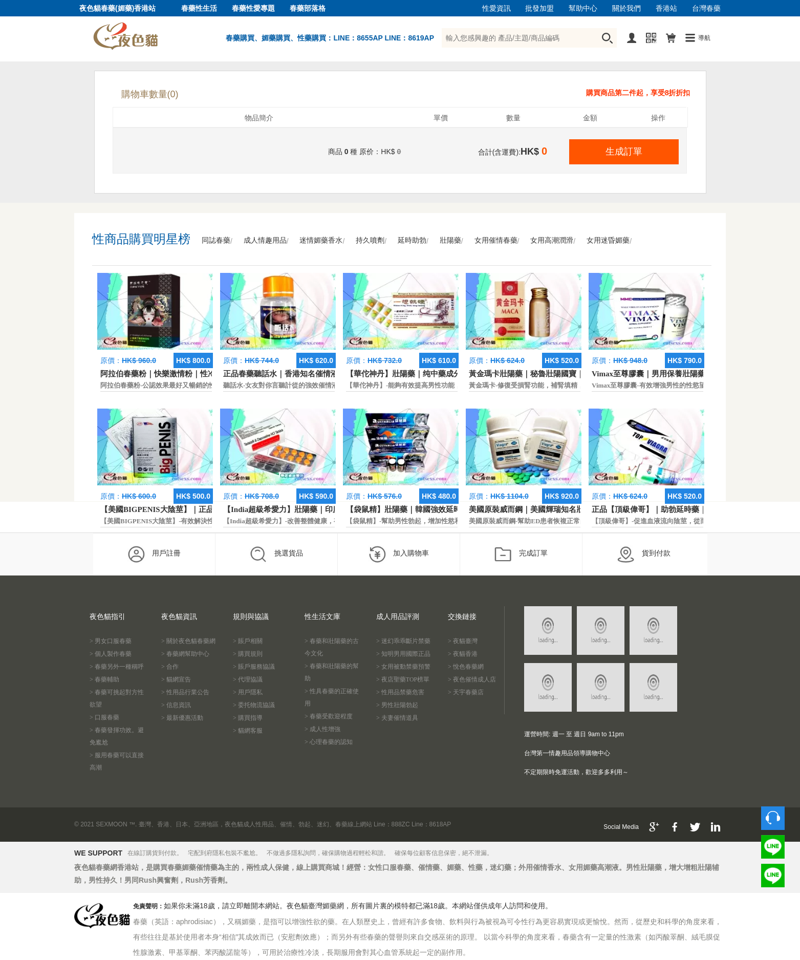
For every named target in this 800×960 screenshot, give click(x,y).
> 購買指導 (248, 717)
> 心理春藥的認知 (329, 741)
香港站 (666, 8)
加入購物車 (398, 554)
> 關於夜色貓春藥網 (188, 641)
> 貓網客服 (248, 730)
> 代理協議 (248, 679)
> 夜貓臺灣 (463, 641)
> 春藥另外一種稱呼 (117, 666)
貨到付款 (644, 554)
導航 (704, 37)
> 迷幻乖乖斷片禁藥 (403, 641)
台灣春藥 (706, 8)
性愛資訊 (496, 8)
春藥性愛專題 (253, 8)
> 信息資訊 (176, 705)
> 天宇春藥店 (466, 692)
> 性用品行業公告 (185, 692)
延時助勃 (412, 240)
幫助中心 (583, 8)
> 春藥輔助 (104, 679)
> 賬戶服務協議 (254, 666)
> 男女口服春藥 (111, 641)
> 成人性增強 (322, 729)
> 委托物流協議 (254, 705)
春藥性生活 (199, 8)
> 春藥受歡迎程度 (329, 716)
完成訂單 (521, 554)
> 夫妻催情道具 (397, 717)
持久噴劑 (370, 240)
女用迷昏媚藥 (608, 240)
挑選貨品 (276, 554)
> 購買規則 (248, 653)
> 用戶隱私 (248, 692)
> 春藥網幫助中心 (185, 653)
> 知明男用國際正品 (403, 653)
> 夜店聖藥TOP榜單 (402, 679)
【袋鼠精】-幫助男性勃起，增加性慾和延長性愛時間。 (427, 521)
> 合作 (170, 666)
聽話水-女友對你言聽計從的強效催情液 (280, 385)
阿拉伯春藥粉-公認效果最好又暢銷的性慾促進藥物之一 (181, 385)
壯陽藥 (450, 240)
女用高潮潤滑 (551, 240)
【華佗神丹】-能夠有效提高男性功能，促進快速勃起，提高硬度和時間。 (453, 385)
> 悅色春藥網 (466, 666)
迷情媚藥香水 (320, 240)
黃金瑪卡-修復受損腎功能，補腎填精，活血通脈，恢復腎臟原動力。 (570, 385)
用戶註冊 (154, 554)
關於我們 (626, 8)
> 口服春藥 (104, 717)
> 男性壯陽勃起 (397, 705)
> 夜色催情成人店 (472, 679)
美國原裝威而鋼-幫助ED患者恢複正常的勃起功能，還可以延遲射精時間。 (577, 521)
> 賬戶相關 (248, 641)
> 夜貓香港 (463, 653)
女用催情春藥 (495, 240)
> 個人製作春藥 (111, 653)
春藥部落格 (308, 8)
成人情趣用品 (265, 240)
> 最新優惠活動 (182, 717)
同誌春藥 (216, 240)
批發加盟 (539, 8)
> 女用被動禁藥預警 (403, 666)
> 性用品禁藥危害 (400, 692)
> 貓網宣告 (176, 679)
